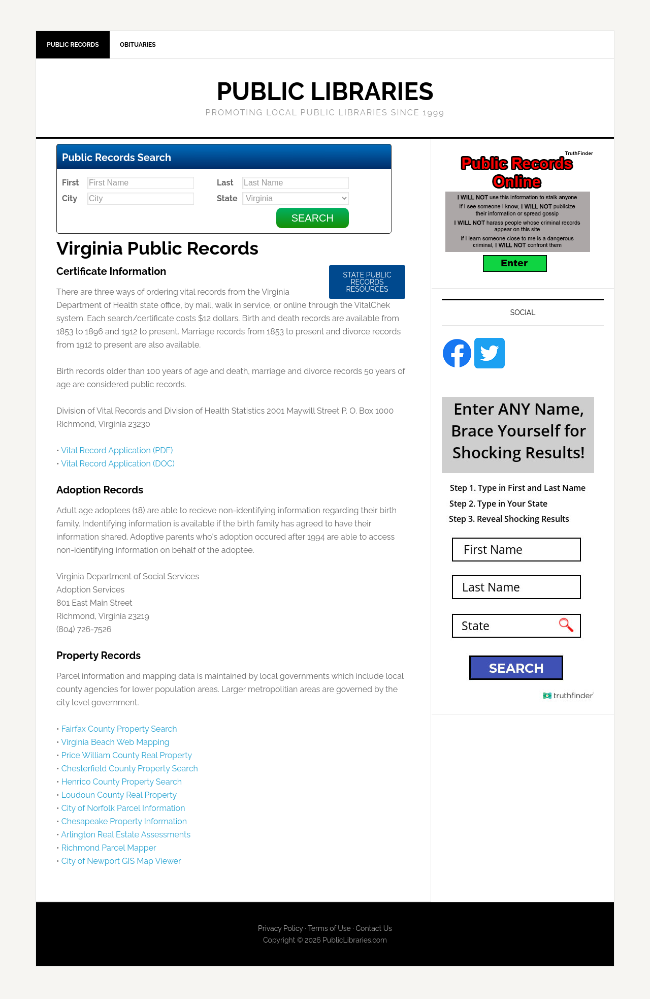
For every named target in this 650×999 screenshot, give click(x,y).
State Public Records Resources (367, 284)
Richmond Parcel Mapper (108, 850)
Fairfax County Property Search (119, 731)
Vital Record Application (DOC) (118, 466)
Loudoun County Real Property (119, 797)
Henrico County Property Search (121, 784)
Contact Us (373, 930)
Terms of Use (329, 930)
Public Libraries (324, 93)
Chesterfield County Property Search (129, 770)
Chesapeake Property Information (124, 823)
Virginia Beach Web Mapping (115, 744)
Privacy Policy (280, 930)
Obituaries (142, 45)
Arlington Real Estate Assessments (125, 836)
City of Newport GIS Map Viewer (121, 863)
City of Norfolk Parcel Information (123, 810)
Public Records (74, 45)
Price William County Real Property (126, 757)
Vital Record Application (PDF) (117, 452)
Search (312, 220)
